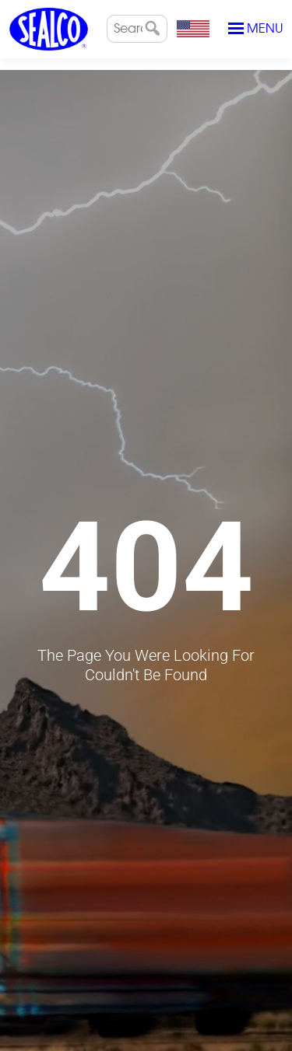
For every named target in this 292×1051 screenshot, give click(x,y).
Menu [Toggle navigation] (255, 29)
